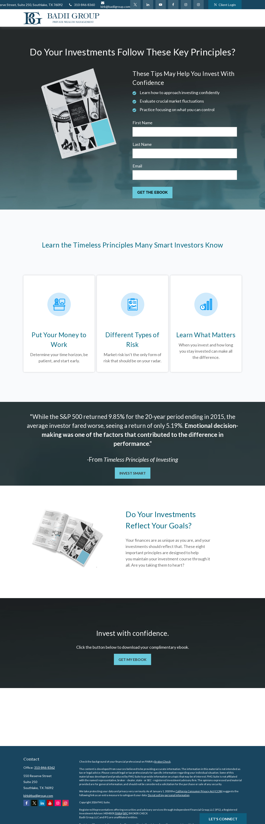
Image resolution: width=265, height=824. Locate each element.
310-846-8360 (81, 5)
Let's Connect (223, 819)
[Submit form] (152, 192)
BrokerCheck (162, 761)
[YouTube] (160, 4)
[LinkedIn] (148, 4)
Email (137, 165)
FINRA (118, 813)
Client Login (225, 5)
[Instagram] (198, 4)
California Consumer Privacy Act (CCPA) (199, 791)
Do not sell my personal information (168, 795)
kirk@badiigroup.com (115, 5)
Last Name (142, 144)
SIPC (125, 813)
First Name (142, 122)
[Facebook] (173, 4)
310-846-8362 (44, 767)
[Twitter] (135, 4)
